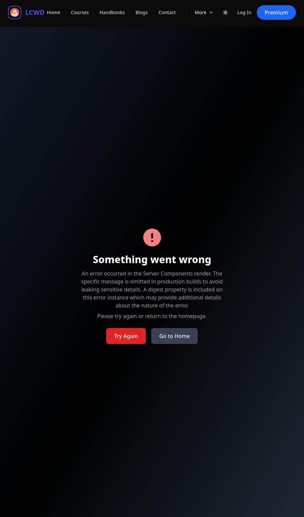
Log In (244, 7)
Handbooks (112, 7)
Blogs (142, 7)
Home (53, 7)
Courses (80, 7)
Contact (167, 7)
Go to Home (174, 336)
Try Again (126, 336)
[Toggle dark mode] (225, 7)
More (204, 8)
